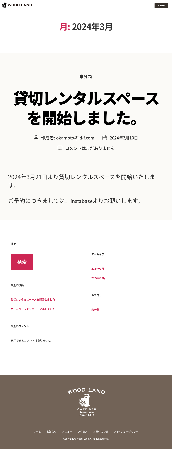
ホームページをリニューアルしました (33, 309)
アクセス (82, 432)
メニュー (66, 432)
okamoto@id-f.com (74, 138)
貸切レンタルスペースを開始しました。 (86, 107)
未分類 (86, 77)
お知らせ (50, 432)
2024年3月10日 (124, 138)
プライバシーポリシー (128, 432)
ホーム (35, 432)
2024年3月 (97, 269)
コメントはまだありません (89, 148)
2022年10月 (98, 278)
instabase (83, 201)
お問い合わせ (101, 432)
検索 (13, 244)
